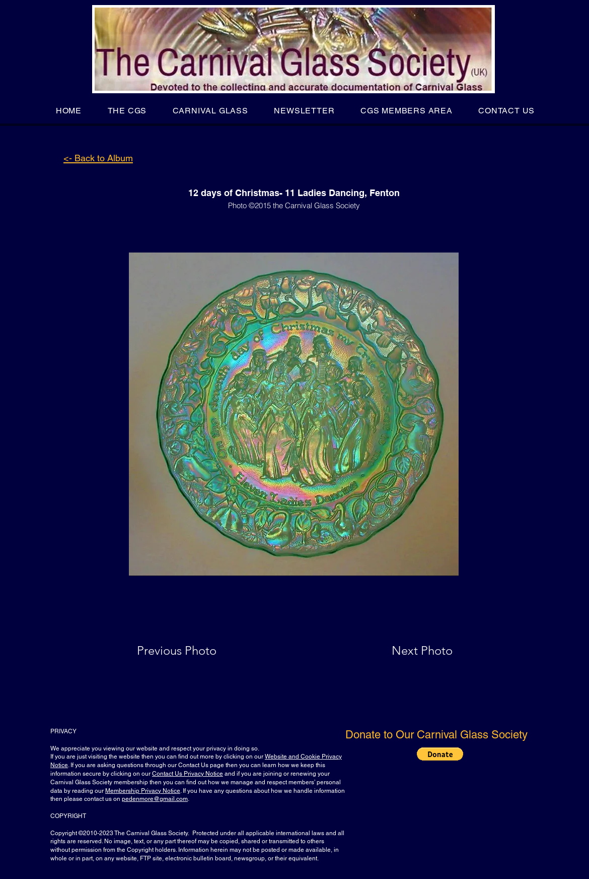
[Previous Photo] (191, 651)
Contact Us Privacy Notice (187, 773)
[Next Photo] (402, 651)
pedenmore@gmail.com (155, 798)
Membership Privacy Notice (142, 790)
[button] (127, 110)
